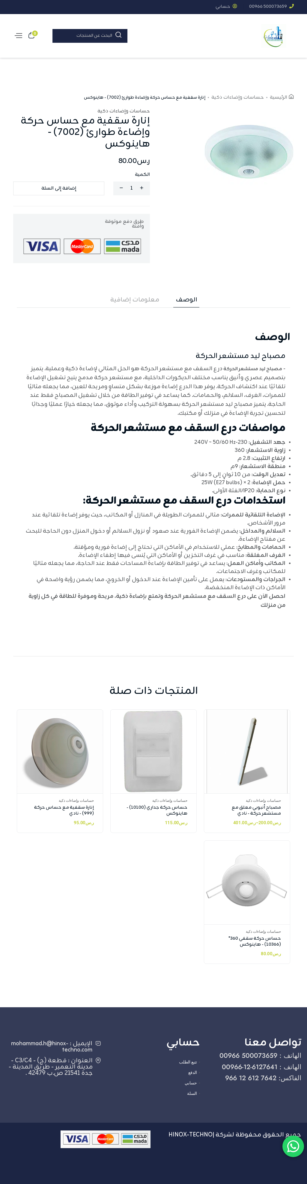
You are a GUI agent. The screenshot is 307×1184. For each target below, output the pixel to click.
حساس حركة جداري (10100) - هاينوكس (157, 810)
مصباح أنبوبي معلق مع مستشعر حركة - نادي (256, 810)
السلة (192, 1093)
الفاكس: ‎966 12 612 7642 (263, 1078)
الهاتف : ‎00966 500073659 (260, 1055)
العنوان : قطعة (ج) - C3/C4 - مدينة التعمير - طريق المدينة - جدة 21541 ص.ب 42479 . (51, 1067)
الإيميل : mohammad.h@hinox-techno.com (51, 1047)
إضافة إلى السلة (58, 188)
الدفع (192, 1072)
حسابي (226, 6)
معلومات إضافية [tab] (134, 300)
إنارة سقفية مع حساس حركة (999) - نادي (64, 810)
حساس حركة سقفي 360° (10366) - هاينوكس (254, 941)
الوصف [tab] (186, 300)
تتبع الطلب (188, 1062)
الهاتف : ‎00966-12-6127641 (261, 1067)
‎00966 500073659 (271, 6)
